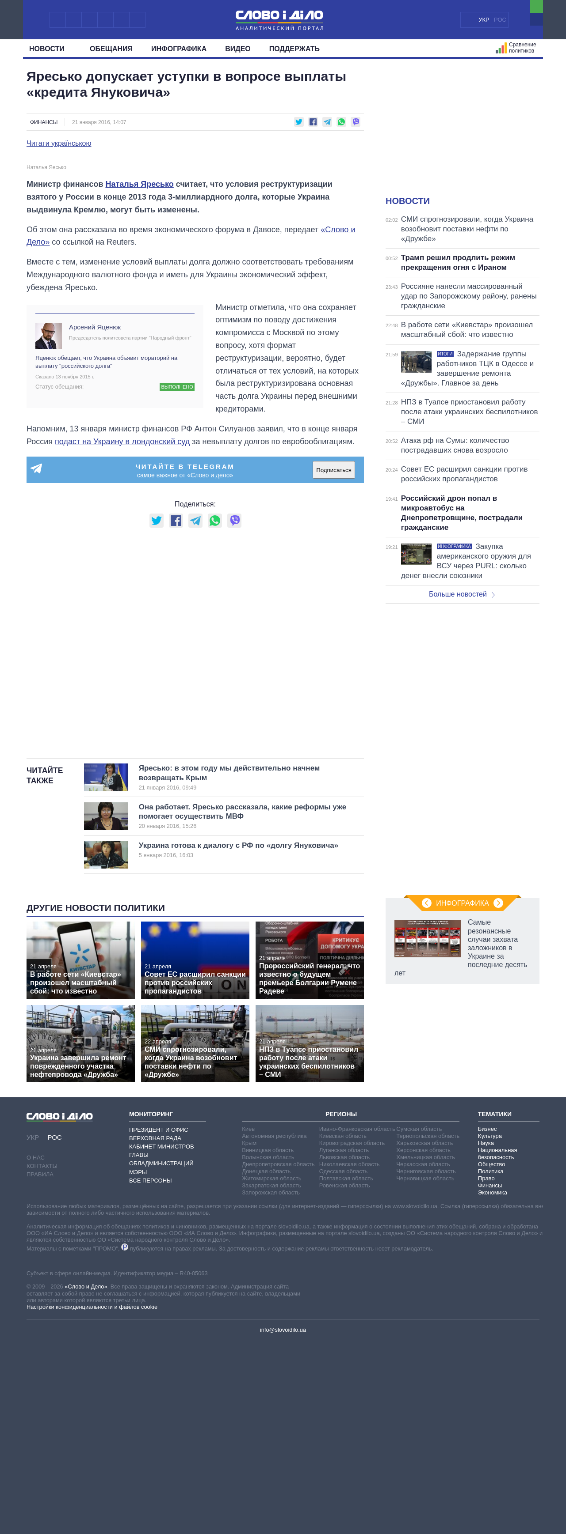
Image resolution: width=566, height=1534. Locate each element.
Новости (50, 49)
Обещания (111, 49)
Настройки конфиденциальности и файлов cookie (92, 1491)
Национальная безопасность (497, 1337)
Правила (40, 1358)
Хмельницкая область (425, 1341)
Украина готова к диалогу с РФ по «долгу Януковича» (238, 1034)
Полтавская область (346, 1362)
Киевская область (343, 1319)
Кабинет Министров (161, 1330)
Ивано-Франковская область (357, 1312)
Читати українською (59, 143)
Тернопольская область (427, 1319)
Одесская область (343, 1355)
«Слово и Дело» (86, 1470)
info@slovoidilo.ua (283, 1513)
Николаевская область (349, 1348)
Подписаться (334, 653)
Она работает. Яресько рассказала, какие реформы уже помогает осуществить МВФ (243, 1000)
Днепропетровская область (278, 1348)
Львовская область (344, 1341)
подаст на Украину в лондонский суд (122, 625)
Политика (491, 1355)
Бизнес (487, 1312)
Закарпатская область (271, 1369)
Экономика (492, 1376)
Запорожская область (271, 1376)
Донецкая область (266, 1355)
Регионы (341, 1297)
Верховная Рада (155, 1322)
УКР (484, 19)
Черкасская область (423, 1348)
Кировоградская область (352, 1326)
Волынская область (268, 1341)
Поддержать (294, 49)
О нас (36, 1341)
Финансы (43, 122)
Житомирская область (271, 1362)
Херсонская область (423, 1333)
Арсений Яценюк (95, 510)
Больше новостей (462, 594)
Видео (238, 49)
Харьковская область (424, 1326)
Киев (248, 1312)
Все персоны (150, 1364)
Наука (486, 1326)
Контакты (42, 1349)
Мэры (138, 1356)
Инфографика (179, 49)
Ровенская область (344, 1369)
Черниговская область (426, 1355)
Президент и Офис (158, 1313)
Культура (490, 1319)
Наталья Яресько (139, 367)
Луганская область (344, 1333)
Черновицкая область (425, 1362)
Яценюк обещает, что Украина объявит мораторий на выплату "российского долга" (106, 545)
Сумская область (419, 1312)
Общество (491, 1348)
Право (486, 1362)
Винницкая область (268, 1333)
